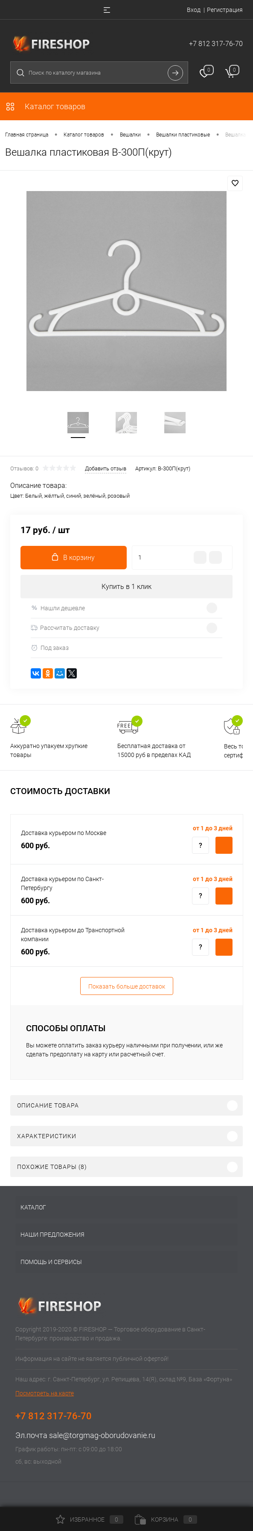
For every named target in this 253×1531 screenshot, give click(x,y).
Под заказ (50, 648)
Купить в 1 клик (126, 587)
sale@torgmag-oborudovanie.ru (102, 1435)
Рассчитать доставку (65, 627)
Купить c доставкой (224, 845)
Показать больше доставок (126, 986)
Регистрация (225, 9)
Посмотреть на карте (44, 1393)
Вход (194, 9)
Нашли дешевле (58, 608)
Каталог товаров (45, 106)
